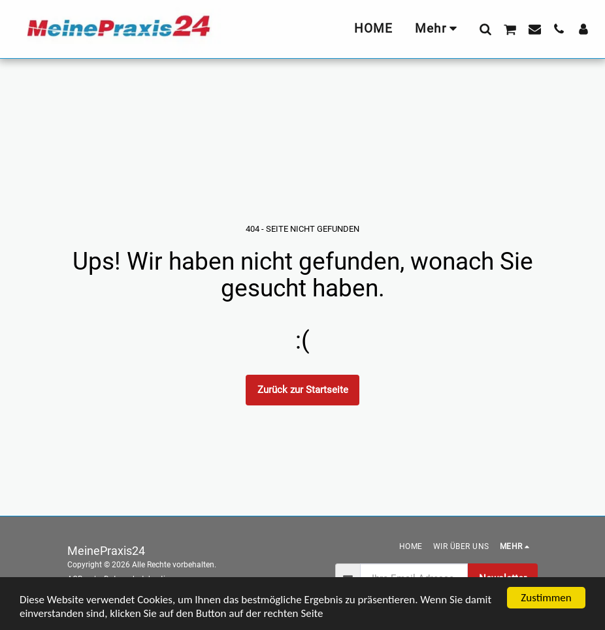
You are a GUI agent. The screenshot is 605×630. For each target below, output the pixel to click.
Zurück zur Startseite (302, 390)
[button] (485, 28)
